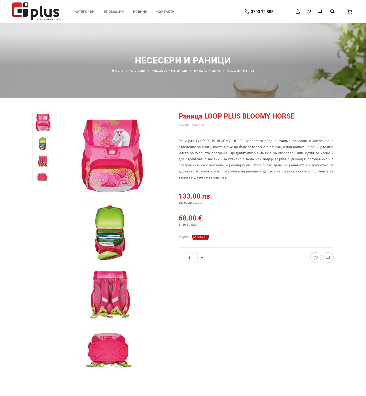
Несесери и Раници (240, 70)
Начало (117, 70)
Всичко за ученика (207, 70)
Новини (140, 12)
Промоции (114, 12)
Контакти (166, 12)
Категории (85, 12)
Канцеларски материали (169, 70)
